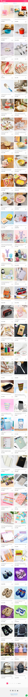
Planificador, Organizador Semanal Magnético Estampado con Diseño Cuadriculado (6, 451)
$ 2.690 (16, 546)
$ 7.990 (3, 359)
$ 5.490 (3, 96)
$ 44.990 (3, 134)
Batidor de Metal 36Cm (18, 356)
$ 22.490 (17, 171)
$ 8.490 (3, 21)
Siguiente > (19, 683)
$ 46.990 (17, 190)
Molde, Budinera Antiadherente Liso (6, 394)
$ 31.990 (3, 152)
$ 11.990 (17, 565)
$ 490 (16, 415)
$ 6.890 (16, 21)
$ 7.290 (16, 434)
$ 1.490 (16, 527)
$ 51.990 (3, 190)
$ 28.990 (17, 227)
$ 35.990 (3, 209)
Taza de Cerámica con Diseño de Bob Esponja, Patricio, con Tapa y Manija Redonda (6, 170)
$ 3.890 (16, 359)
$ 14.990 (17, 40)
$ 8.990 (3, 265)
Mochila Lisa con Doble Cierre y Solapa (20, 675)
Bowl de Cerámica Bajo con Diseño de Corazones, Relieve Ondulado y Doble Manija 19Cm (20, 114)
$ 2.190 (16, 77)
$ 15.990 (17, 115)
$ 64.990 (3, 302)
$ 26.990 (3, 59)
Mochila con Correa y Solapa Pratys (6, 300)
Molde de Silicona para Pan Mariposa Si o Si (20, 19)
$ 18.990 (3, 584)
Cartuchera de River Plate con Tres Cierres (21, 300)
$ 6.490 (3, 40)
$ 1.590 (3, 377)
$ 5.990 (16, 96)
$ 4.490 (16, 340)
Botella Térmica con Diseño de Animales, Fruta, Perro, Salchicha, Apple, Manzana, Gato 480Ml (6, 245)
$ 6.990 (3, 471)
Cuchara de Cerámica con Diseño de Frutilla (21, 75)
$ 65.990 (17, 284)
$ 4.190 (3, 77)
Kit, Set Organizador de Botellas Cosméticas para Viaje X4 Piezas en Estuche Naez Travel (6, 20)
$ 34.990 (17, 134)
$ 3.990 (16, 321)
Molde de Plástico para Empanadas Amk (6, 375)
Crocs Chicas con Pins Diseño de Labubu (6, 600)
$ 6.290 (3, 565)
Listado (15, 3)
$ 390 (16, 396)
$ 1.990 (16, 59)
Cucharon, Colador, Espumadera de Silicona (21, 375)
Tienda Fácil (15, 694)
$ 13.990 (3, 602)
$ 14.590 (17, 584)
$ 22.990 (3, 246)
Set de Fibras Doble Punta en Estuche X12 (20, 431)
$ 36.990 (3, 171)
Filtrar (23, 3)
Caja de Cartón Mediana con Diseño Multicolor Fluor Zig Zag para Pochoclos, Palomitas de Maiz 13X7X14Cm (20, 395)
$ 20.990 (3, 115)
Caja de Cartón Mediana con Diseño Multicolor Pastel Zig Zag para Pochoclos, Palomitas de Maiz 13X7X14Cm (7, 414)
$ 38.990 (17, 659)
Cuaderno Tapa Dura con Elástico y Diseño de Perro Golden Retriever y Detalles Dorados (20, 451)
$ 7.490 (16, 246)
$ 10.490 (3, 527)
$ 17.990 (3, 621)
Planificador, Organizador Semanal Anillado (20, 544)
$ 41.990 (3, 227)
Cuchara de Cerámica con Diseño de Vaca (20, 56)
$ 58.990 (17, 640)
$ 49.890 (3, 659)
